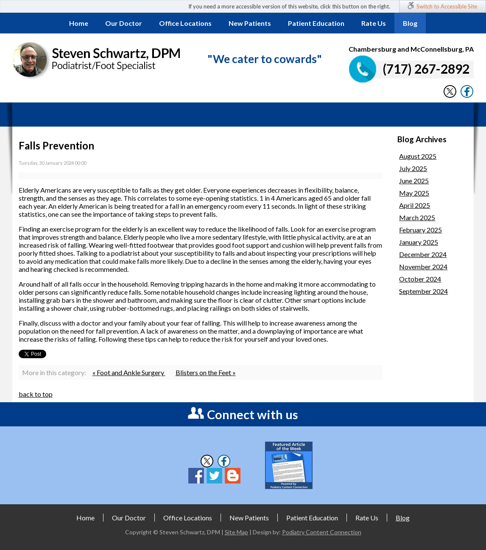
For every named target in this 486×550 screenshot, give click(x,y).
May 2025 (414, 193)
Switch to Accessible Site (446, 6)
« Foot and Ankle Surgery (128, 372)
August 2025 (417, 156)
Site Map (236, 532)
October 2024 (420, 279)
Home (78, 23)
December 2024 (423, 254)
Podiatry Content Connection (321, 532)
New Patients (250, 23)
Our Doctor (123, 23)
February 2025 (420, 230)
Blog (410, 23)
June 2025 (414, 181)
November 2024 (423, 267)
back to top (36, 394)
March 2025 (417, 217)
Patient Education (316, 23)
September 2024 (423, 291)
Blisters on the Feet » (206, 372)
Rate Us (373, 23)
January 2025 (418, 242)
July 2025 (413, 168)
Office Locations (185, 23)
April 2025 (414, 205)
